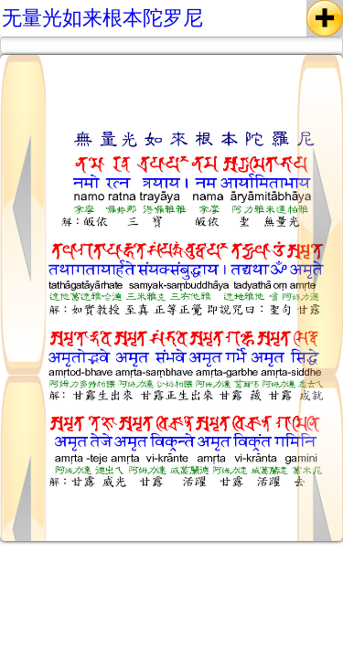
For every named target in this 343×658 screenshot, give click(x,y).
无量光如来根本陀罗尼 (102, 17)
